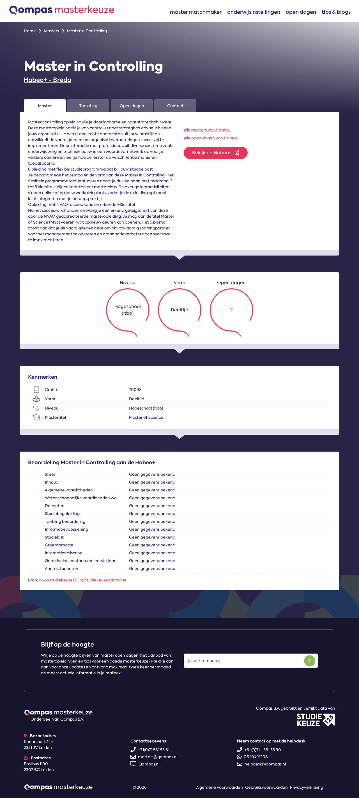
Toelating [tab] (88, 105)
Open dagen (301, 11)
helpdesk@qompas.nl (261, 764)
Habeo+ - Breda (47, 80)
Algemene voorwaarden (219, 787)
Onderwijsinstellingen (253, 11)
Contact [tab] (175, 105)
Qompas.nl (144, 764)
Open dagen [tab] (132, 105)
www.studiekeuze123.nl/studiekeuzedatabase (82, 580)
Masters (51, 30)
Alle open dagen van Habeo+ (211, 138)
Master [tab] (45, 106)
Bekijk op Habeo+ (215, 153)
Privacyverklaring (306, 787)
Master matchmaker (196, 11)
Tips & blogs (336, 11)
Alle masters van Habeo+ (207, 129)
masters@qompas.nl (153, 756)
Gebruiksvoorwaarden (266, 787)
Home (30, 30)
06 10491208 (252, 756)
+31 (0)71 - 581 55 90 (259, 749)
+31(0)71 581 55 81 (149, 749)
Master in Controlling (87, 30)
